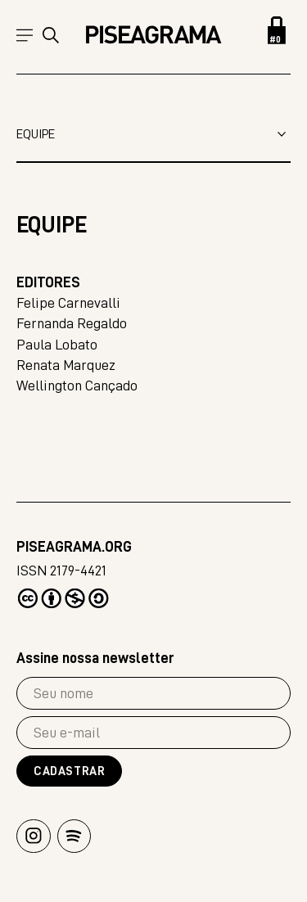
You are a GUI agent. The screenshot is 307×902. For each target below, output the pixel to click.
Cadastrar (69, 771)
